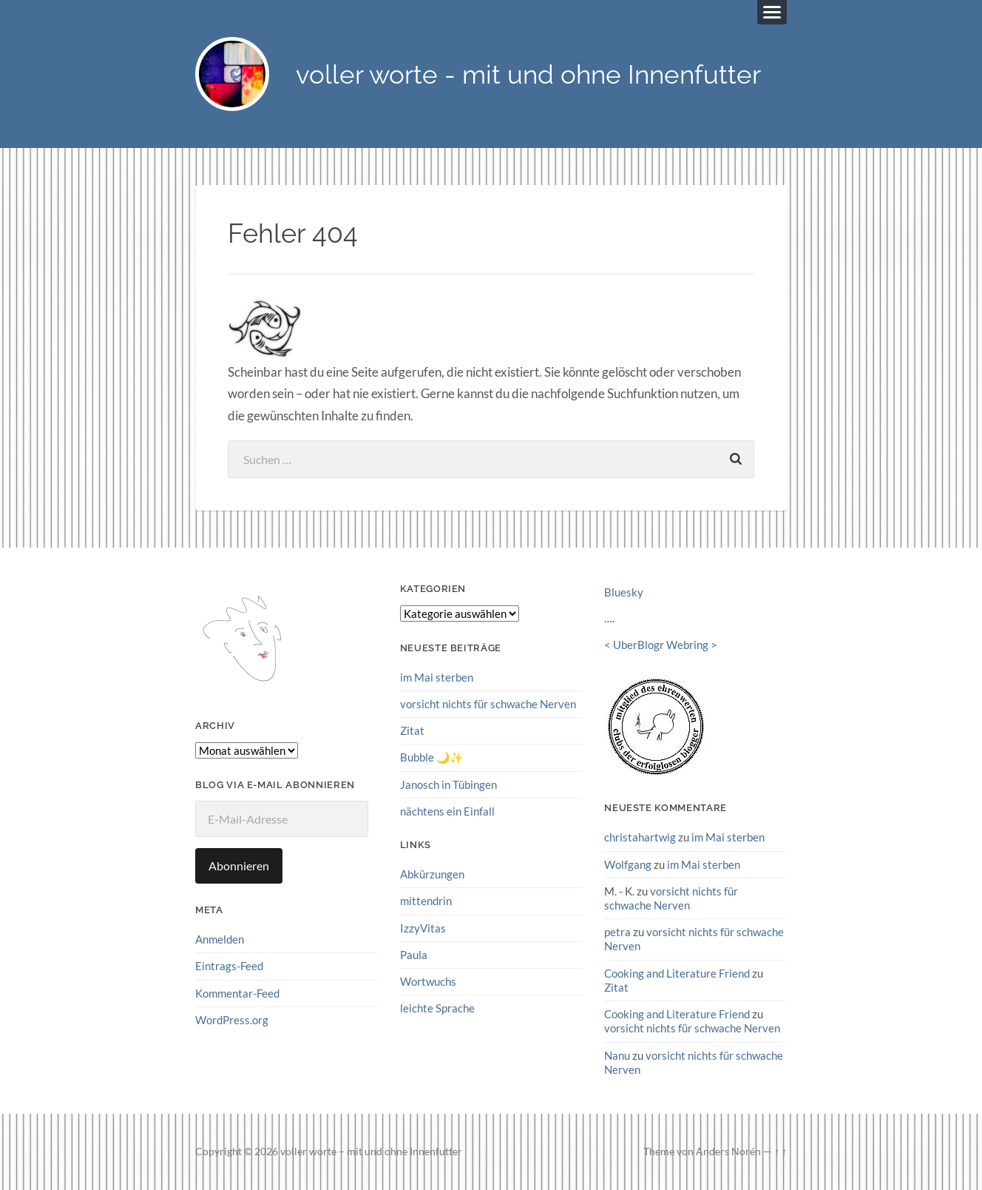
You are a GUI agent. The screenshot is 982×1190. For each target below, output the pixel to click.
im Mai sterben (436, 677)
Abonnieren (239, 865)
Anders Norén (728, 1151)
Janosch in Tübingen (448, 784)
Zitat (412, 730)
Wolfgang (627, 864)
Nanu (617, 1055)
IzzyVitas (423, 928)
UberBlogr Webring (660, 644)
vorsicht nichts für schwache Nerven (488, 703)
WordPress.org (231, 1019)
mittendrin (426, 900)
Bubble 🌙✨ (431, 757)
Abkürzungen (432, 874)
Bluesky (623, 592)
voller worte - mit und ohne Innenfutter (528, 74)
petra (617, 931)
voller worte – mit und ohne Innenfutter (371, 1151)
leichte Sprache (437, 1008)
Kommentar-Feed (237, 993)
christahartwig (640, 837)
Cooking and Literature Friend (677, 973)
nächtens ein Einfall (447, 811)
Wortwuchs (428, 981)
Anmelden (219, 939)
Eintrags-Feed (229, 965)
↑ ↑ (780, 1151)
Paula (413, 954)
